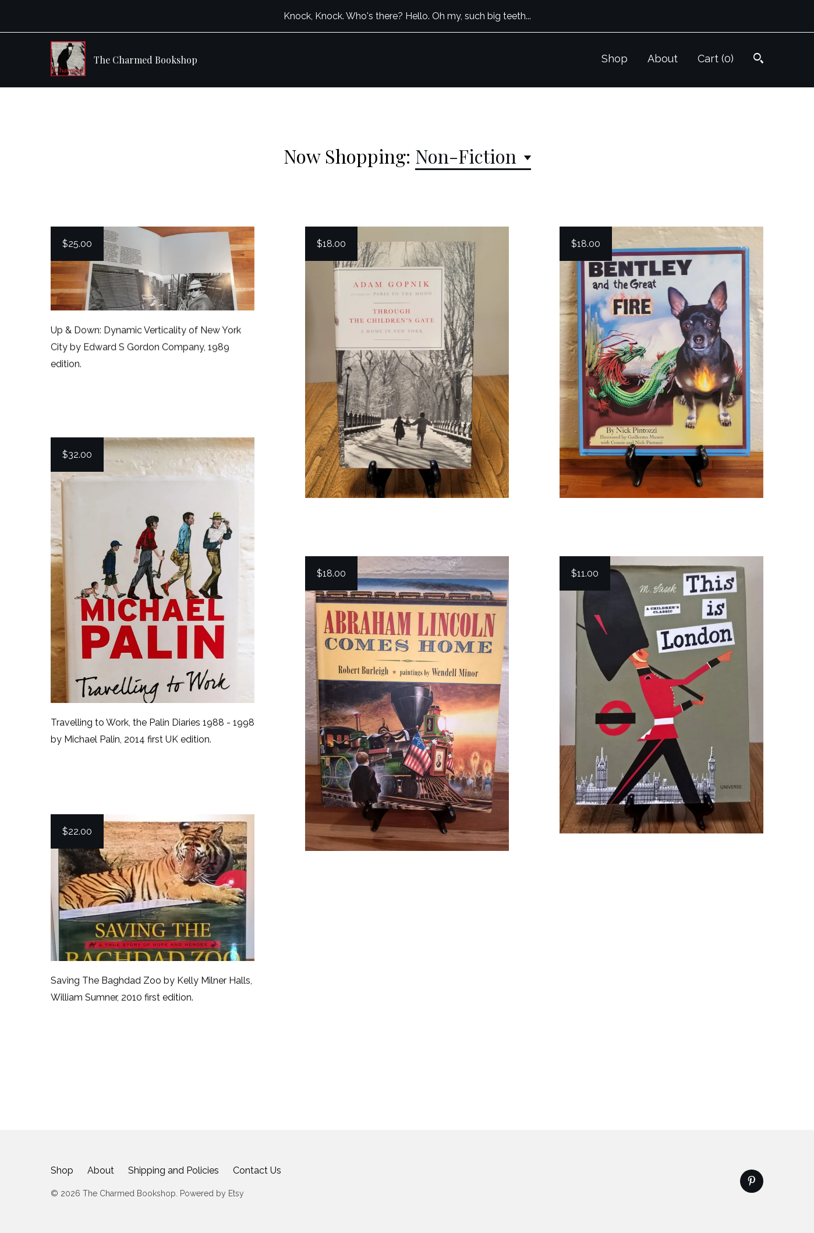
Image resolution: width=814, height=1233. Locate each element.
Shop (614, 58)
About (662, 58)
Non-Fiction (468, 155)
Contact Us (257, 1170)
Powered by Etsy (212, 1193)
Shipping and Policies (173, 1170)
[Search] (758, 59)
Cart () (716, 58)
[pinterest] (751, 1181)
